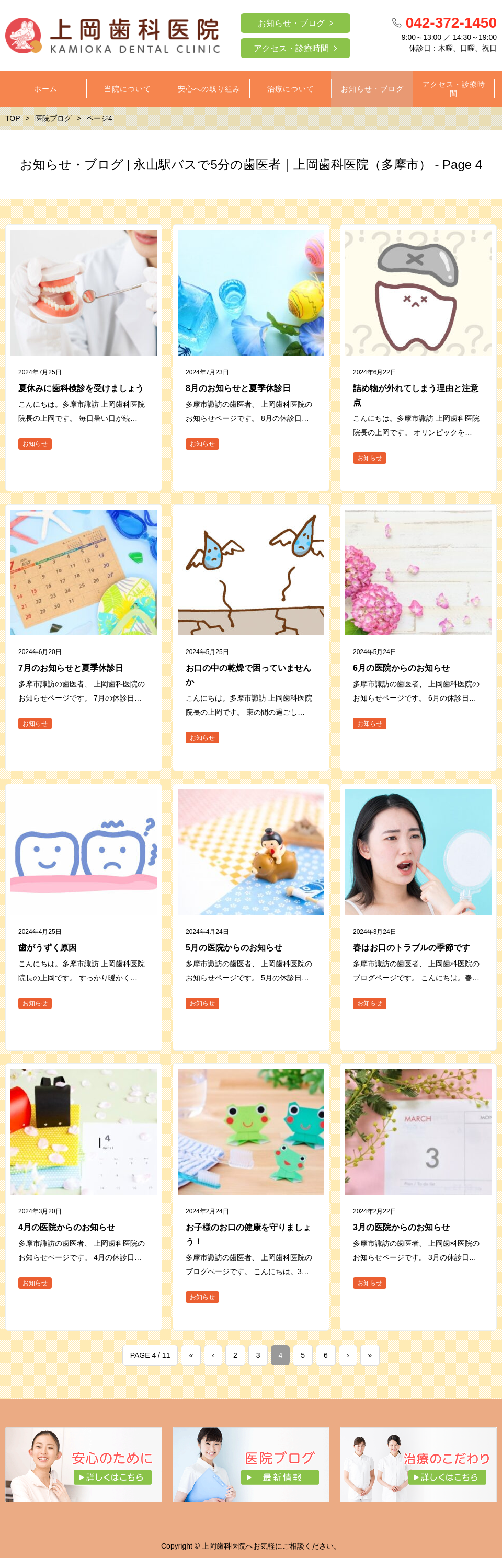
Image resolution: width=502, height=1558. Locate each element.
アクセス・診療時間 (291, 48)
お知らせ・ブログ (291, 23)
